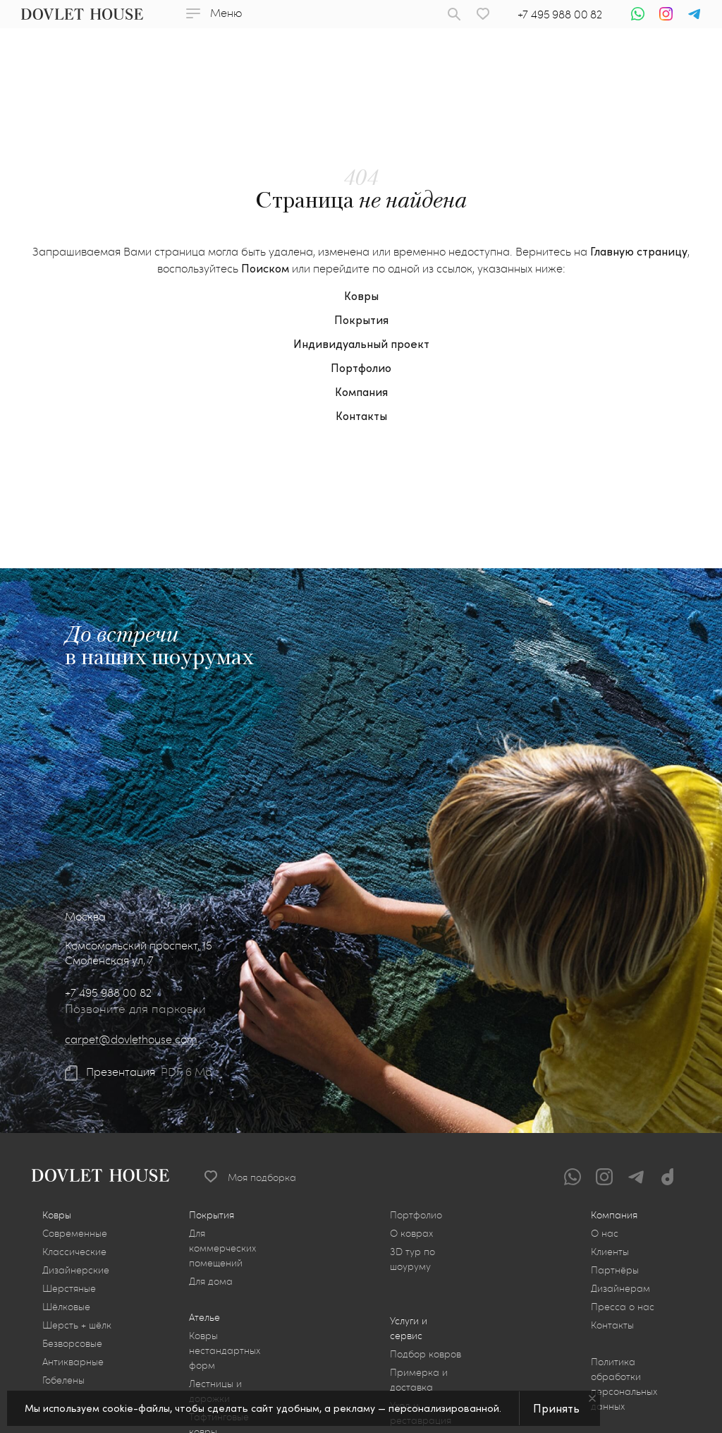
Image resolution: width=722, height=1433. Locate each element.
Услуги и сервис (408, 1328)
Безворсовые (72, 1343)
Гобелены (63, 1379)
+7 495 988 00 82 (560, 13)
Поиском (265, 267)
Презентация (120, 1072)
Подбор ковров (425, 1353)
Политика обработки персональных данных (624, 1384)
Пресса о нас (622, 1306)
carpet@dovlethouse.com (131, 1038)
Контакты (361, 415)
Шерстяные (69, 1288)
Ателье (204, 1317)
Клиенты (610, 1251)
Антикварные (73, 1361)
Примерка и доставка (419, 1379)
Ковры (361, 295)
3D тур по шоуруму (412, 1259)
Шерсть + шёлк (76, 1324)
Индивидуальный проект (361, 343)
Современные (74, 1233)
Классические (74, 1251)
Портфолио (361, 367)
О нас (604, 1233)
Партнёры (615, 1269)
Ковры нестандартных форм (224, 1350)
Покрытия (361, 319)
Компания (361, 391)
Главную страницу (638, 251)
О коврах (411, 1233)
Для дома (211, 1281)
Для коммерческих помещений (222, 1247)
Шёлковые (66, 1306)
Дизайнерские (75, 1269)
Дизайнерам (620, 1288)
